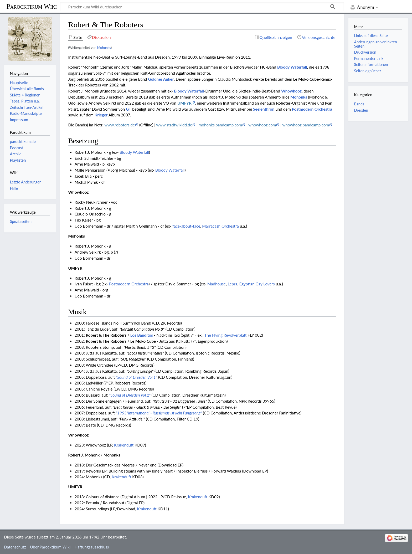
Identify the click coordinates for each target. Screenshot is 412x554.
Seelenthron (264, 109)
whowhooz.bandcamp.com (305, 124)
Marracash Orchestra (220, 226)
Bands (359, 104)
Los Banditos (141, 335)
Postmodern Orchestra (312, 109)
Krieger (101, 114)
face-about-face (186, 226)
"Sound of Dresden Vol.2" (130, 395)
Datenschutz (15, 547)
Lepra (232, 283)
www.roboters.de (120, 124)
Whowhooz (291, 91)
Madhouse (216, 283)
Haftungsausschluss (92, 547)
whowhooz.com (262, 124)
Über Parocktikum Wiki (50, 547)
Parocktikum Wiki (31, 6)
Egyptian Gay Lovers (257, 283)
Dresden (361, 110)
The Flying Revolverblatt (225, 335)
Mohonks (104, 47)
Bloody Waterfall (292, 67)
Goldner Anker (161, 79)
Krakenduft (123, 445)
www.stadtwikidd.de (174, 124)
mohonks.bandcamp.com (220, 124)
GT (128, 109)
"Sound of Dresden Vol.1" (136, 377)
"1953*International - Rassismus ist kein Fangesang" (159, 413)
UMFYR (184, 103)
